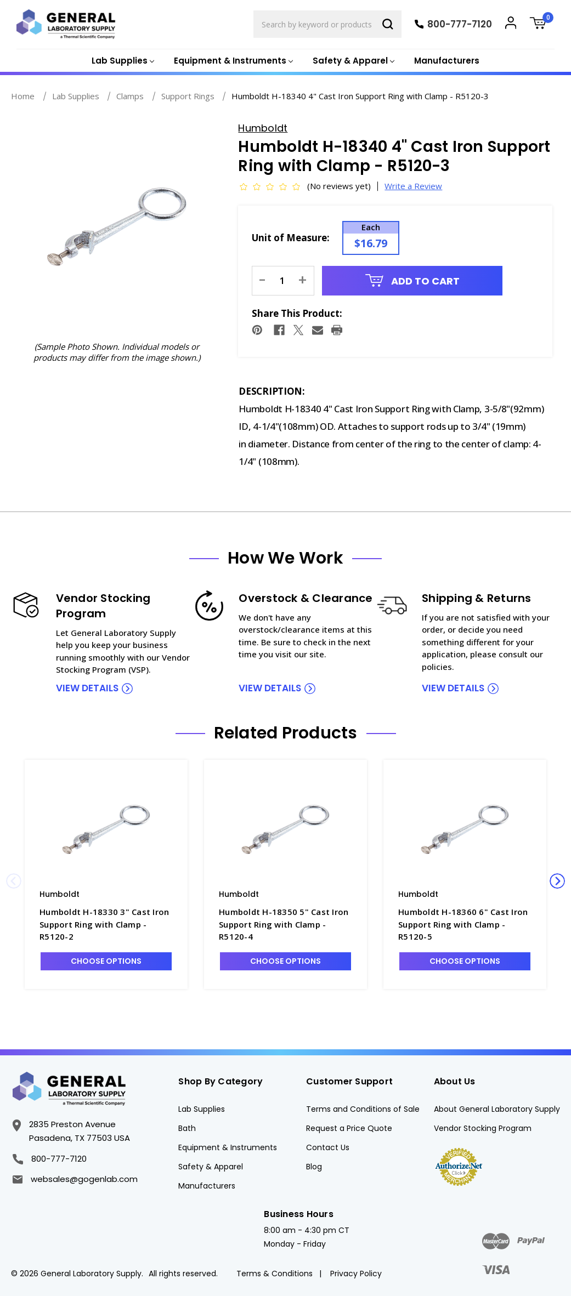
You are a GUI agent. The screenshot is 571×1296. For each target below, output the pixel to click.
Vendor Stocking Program (483, 1128)
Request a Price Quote (349, 1128)
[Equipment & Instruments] (232, 61)
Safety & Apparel (210, 1166)
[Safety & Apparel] (352, 61)
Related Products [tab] (286, 733)
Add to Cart (412, 281)
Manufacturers (446, 60)
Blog (314, 1166)
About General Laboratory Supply (497, 1109)
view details (87, 688)
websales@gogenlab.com (75, 1179)
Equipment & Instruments (227, 1147)
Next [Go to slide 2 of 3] (557, 881)
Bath (187, 1128)
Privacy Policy (356, 1273)
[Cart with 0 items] (542, 24)
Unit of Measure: (291, 237)
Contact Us (327, 1147)
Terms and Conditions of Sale (363, 1109)
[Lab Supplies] (122, 61)
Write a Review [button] (413, 185)
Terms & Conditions (274, 1273)
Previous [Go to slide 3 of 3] (13, 881)
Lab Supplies (201, 1109)
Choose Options (106, 961)
